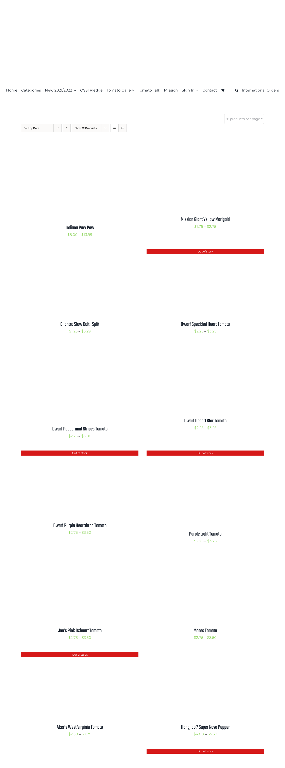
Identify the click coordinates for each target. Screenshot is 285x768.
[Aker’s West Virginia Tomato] (71, 655)
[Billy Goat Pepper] (71, 752)
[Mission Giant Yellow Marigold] (197, 147)
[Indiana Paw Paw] (71, 147)
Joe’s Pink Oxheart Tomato (80, 631)
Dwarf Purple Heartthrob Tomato (79, 526)
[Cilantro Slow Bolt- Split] (71, 252)
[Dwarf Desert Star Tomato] (197, 349)
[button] (236, 90)
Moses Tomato (205, 631)
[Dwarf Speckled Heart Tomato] (197, 252)
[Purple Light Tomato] (197, 454)
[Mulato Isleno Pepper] (197, 752)
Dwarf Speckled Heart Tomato (205, 324)
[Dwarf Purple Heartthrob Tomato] (71, 454)
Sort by (31, 128)
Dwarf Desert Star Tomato (205, 421)
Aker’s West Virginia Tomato (80, 727)
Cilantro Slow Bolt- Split (79, 324)
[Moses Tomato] (197, 559)
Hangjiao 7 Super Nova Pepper (205, 727)
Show (86, 128)
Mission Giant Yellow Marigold (205, 219)
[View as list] (123, 128)
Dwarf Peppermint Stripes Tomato (79, 429)
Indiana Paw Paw (80, 228)
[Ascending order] (67, 128)
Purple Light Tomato (205, 534)
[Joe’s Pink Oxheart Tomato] (71, 559)
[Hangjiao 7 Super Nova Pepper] (197, 655)
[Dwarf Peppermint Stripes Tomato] (71, 349)
